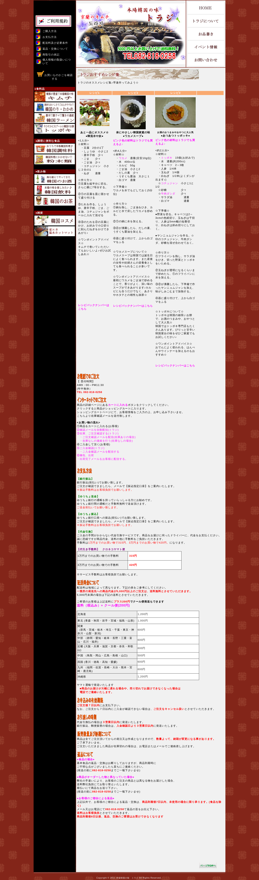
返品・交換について (55, 48)
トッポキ (166, 157)
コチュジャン (169, 183)
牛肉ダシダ (168, 193)
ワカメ (123, 158)
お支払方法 (49, 36)
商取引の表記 (50, 54)
